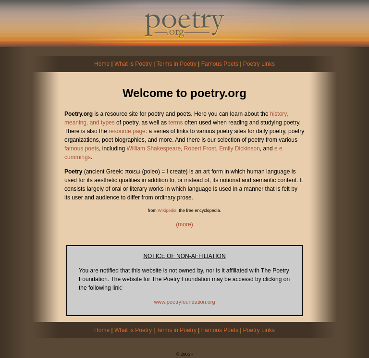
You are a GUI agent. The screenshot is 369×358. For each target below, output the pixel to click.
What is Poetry (133, 64)
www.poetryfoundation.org (184, 302)
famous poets (81, 148)
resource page (127, 131)
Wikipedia (167, 210)
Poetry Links (259, 64)
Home (102, 64)
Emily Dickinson (239, 148)
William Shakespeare (153, 148)
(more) (184, 224)
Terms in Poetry (177, 64)
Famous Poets (219, 64)
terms (176, 122)
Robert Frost (200, 148)
